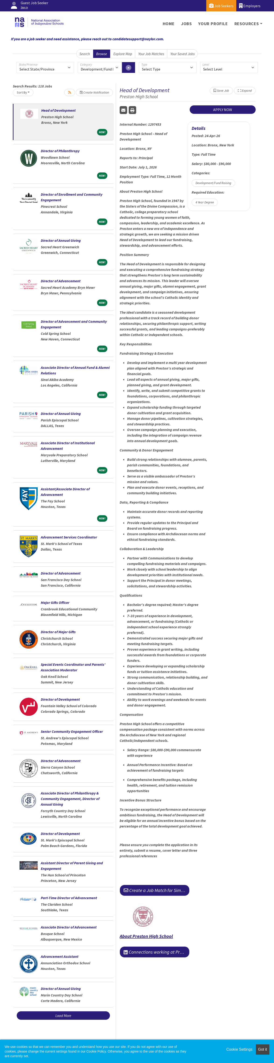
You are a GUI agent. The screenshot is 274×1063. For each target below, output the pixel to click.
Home (169, 23)
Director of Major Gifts (58, 631)
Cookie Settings (239, 1049)
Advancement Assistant (59, 956)
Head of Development (58, 110)
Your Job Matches (151, 53)
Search (84, 53)
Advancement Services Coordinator (69, 537)
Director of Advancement (61, 281)
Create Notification (94, 92)
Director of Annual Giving (61, 240)
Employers (249, 6)
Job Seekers (221, 6)
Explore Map (122, 53)
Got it (262, 1049)
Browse (101, 53)
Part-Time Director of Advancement (69, 897)
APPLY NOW (222, 109)
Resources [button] (246, 23)
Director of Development (60, 699)
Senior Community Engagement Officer (72, 731)
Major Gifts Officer (55, 602)
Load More (63, 1015)
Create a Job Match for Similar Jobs (156, 890)
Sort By (22, 92)
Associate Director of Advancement (69, 927)
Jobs (186, 23)
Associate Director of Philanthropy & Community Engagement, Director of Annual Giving (70, 799)
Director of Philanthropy (60, 150)
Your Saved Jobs (182, 53)
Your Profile (213, 23)
